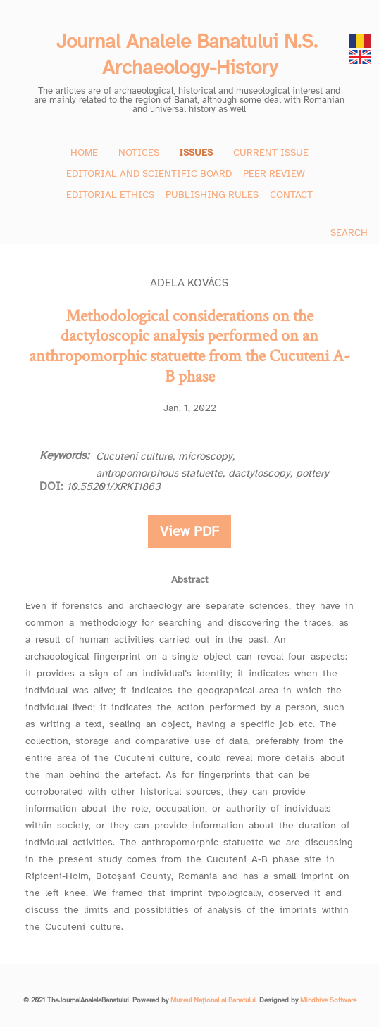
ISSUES (196, 152)
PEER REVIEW (274, 173)
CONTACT (291, 195)
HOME (84, 152)
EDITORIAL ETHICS (110, 195)
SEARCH (349, 233)
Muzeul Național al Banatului (213, 1000)
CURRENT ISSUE (271, 152)
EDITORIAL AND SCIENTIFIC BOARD (149, 173)
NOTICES (138, 152)
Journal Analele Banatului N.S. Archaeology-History (189, 54)
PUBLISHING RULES (212, 195)
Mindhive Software (328, 1000)
